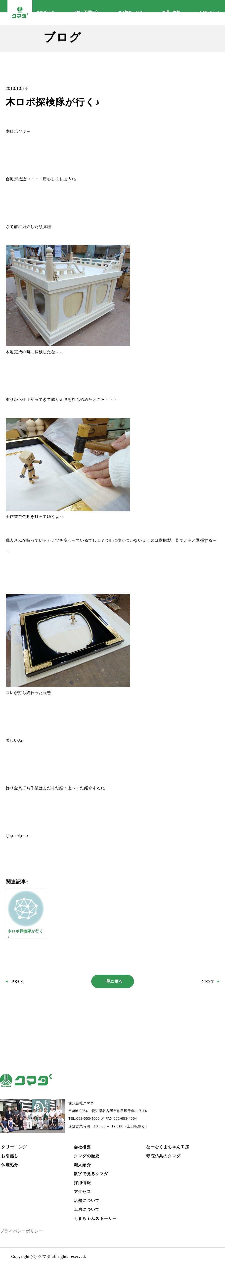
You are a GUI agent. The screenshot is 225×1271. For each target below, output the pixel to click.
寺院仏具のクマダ (163, 1156)
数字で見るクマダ (91, 1174)
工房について (87, 1209)
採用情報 (82, 1183)
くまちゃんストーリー (95, 1218)
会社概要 (82, 1147)
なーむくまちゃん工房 (167, 1147)
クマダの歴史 (87, 1156)
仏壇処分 (9, 1165)
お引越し (9, 1156)
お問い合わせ (209, 12)
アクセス (82, 1192)
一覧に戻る (113, 981)
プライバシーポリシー (21, 1231)
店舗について (87, 1200)
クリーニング (14, 1147)
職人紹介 (82, 1165)
